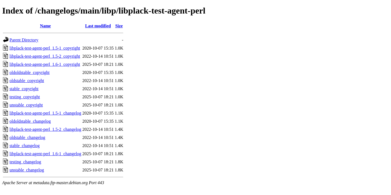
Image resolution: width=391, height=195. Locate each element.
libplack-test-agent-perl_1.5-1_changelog (45, 113)
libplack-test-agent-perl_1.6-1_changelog (45, 153)
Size (119, 26)
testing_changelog (25, 162)
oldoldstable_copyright (30, 72)
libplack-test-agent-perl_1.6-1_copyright (45, 64)
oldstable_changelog (27, 137)
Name (45, 26)
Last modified (98, 26)
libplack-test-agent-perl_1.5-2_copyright (45, 56)
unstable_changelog (27, 170)
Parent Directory (24, 40)
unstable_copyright (26, 105)
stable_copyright (24, 88)
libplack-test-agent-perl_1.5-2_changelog (45, 129)
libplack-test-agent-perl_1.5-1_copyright (45, 48)
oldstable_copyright (27, 80)
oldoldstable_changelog (30, 121)
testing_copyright (25, 97)
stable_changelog (25, 145)
